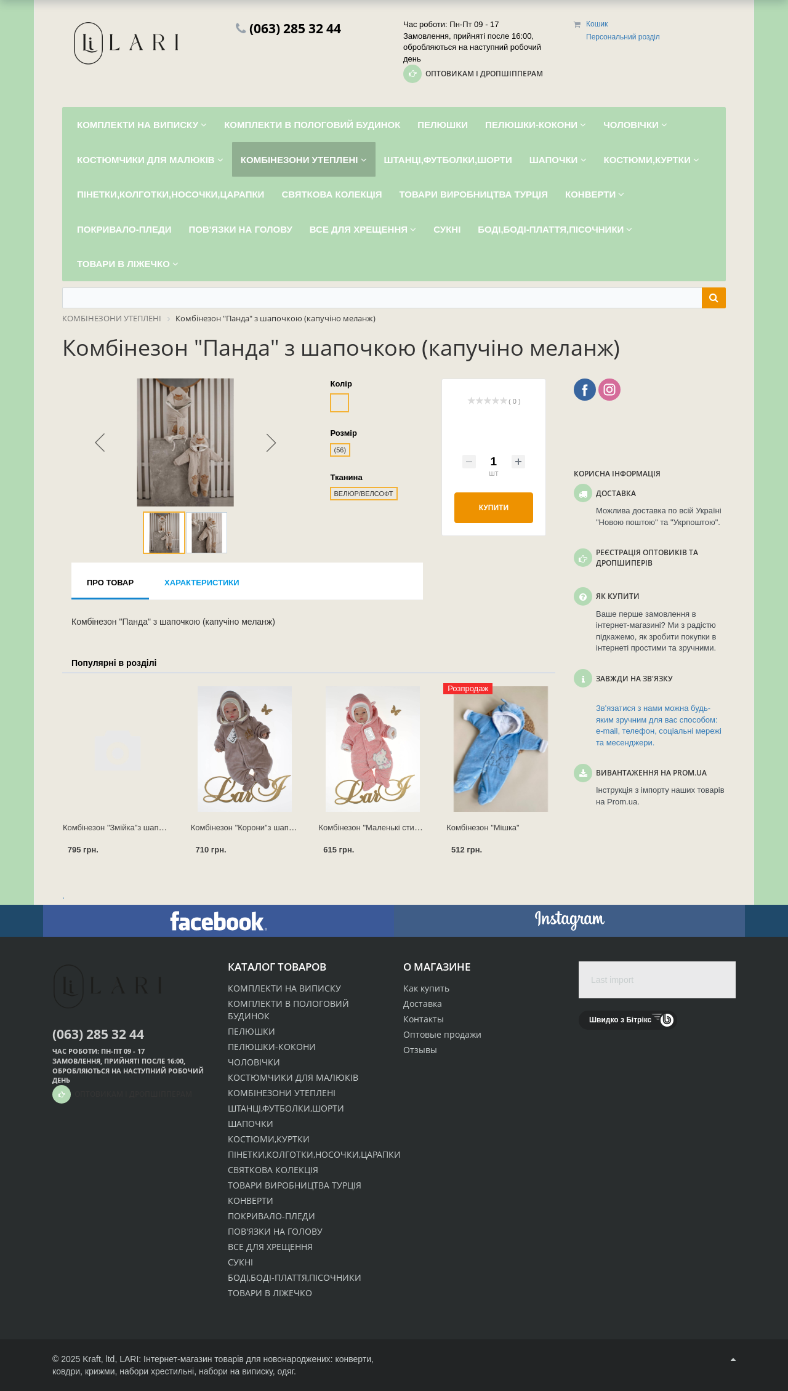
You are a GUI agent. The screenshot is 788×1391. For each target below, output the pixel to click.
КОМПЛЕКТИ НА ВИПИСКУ (284, 988)
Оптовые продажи (442, 1034)
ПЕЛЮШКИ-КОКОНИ (272, 1046)
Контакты (423, 1019)
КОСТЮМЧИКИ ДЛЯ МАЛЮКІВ (293, 1077)
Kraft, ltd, (99, 1359)
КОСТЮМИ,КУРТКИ (269, 1139)
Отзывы (420, 1050)
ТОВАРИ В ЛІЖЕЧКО (270, 1293)
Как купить (426, 988)
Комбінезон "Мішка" (482, 827)
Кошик (597, 24)
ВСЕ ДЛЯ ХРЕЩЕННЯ (270, 1247)
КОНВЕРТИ (250, 1200)
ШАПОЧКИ (250, 1123)
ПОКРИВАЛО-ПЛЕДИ (271, 1216)
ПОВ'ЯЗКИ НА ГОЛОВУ (275, 1231)
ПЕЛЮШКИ (251, 1031)
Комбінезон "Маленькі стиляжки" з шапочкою (402, 827)
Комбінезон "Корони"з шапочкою (251, 827)
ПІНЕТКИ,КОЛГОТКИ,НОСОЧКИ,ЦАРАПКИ (314, 1154)
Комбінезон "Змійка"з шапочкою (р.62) (133, 827)
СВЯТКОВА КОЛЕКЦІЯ (273, 1170)
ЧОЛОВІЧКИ (254, 1062)
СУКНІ (240, 1262)
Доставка (422, 1003)
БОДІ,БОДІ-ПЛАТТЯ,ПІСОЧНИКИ (294, 1277)
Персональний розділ (623, 37)
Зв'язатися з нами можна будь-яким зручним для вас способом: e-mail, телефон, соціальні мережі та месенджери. (659, 725)
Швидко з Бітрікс (620, 1020)
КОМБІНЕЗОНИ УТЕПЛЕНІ (282, 1093)
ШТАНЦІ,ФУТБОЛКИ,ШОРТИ (286, 1108)
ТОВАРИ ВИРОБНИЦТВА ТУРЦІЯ (294, 1185)
